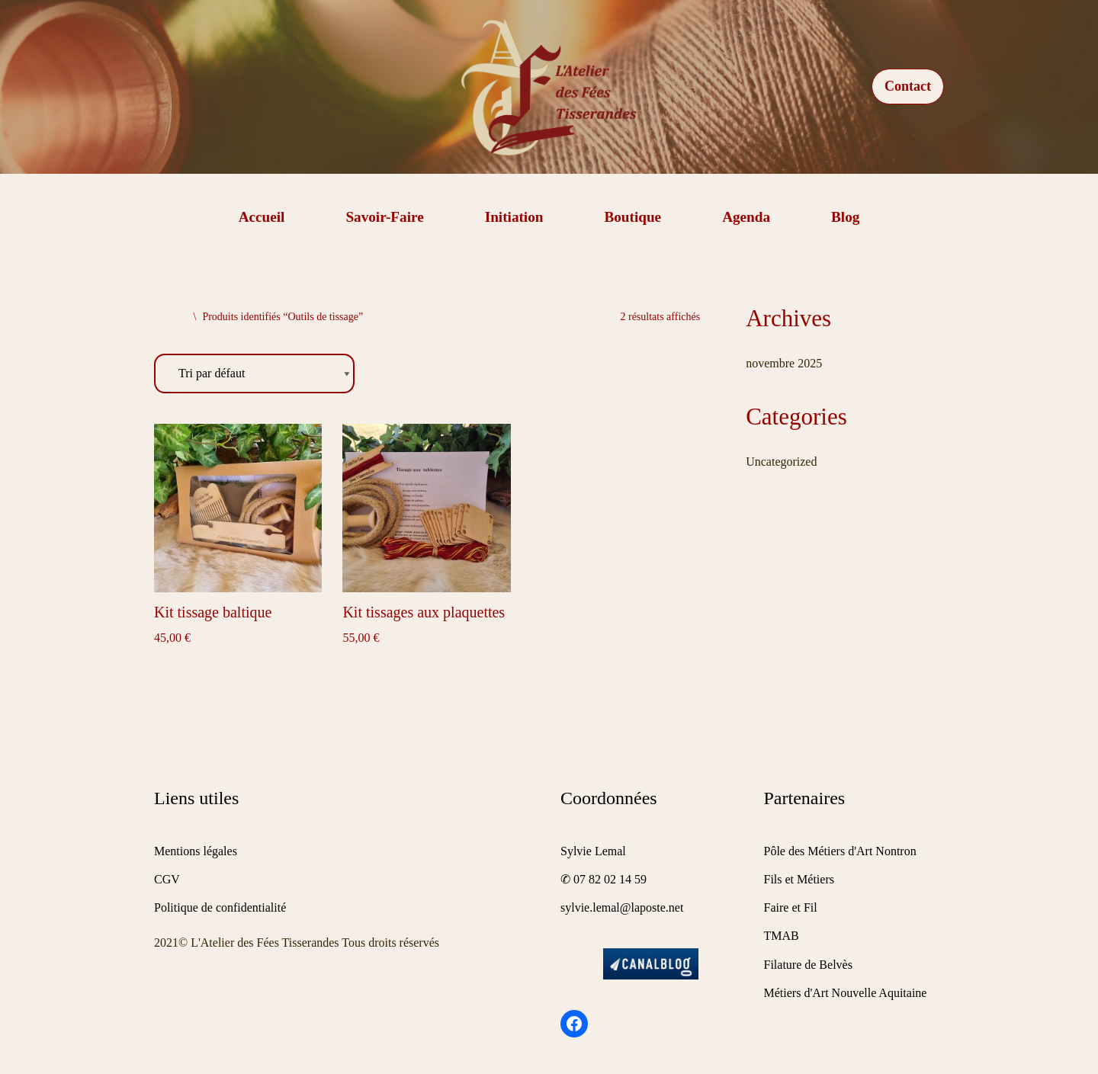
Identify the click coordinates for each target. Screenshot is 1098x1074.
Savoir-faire (384, 217)
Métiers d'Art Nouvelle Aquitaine (845, 992)
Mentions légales (195, 851)
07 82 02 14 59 (610, 879)
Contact (907, 86)
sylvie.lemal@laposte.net (621, 907)
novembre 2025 (784, 363)
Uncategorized (781, 461)
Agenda (746, 217)
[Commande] (254, 374)
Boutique (632, 217)
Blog (845, 217)
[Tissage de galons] (549, 87)
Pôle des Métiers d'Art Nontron (840, 851)
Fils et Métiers (799, 879)
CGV (167, 879)
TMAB (781, 935)
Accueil (262, 217)
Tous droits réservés (390, 942)
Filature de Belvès (808, 964)
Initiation (514, 217)
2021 (166, 942)
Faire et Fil (790, 907)
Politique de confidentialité (220, 907)
